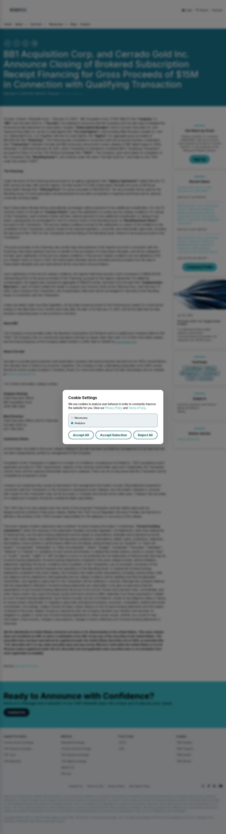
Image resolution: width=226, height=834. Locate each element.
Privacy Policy (114, 408)
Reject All (145, 435)
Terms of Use (136, 408)
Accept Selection (113, 435)
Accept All (81, 435)
